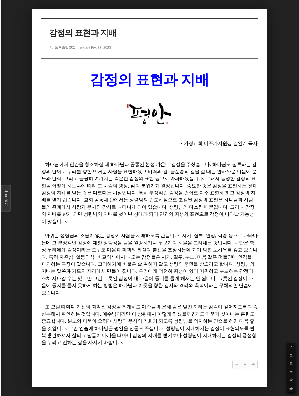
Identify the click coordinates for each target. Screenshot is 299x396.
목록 (6, 198)
